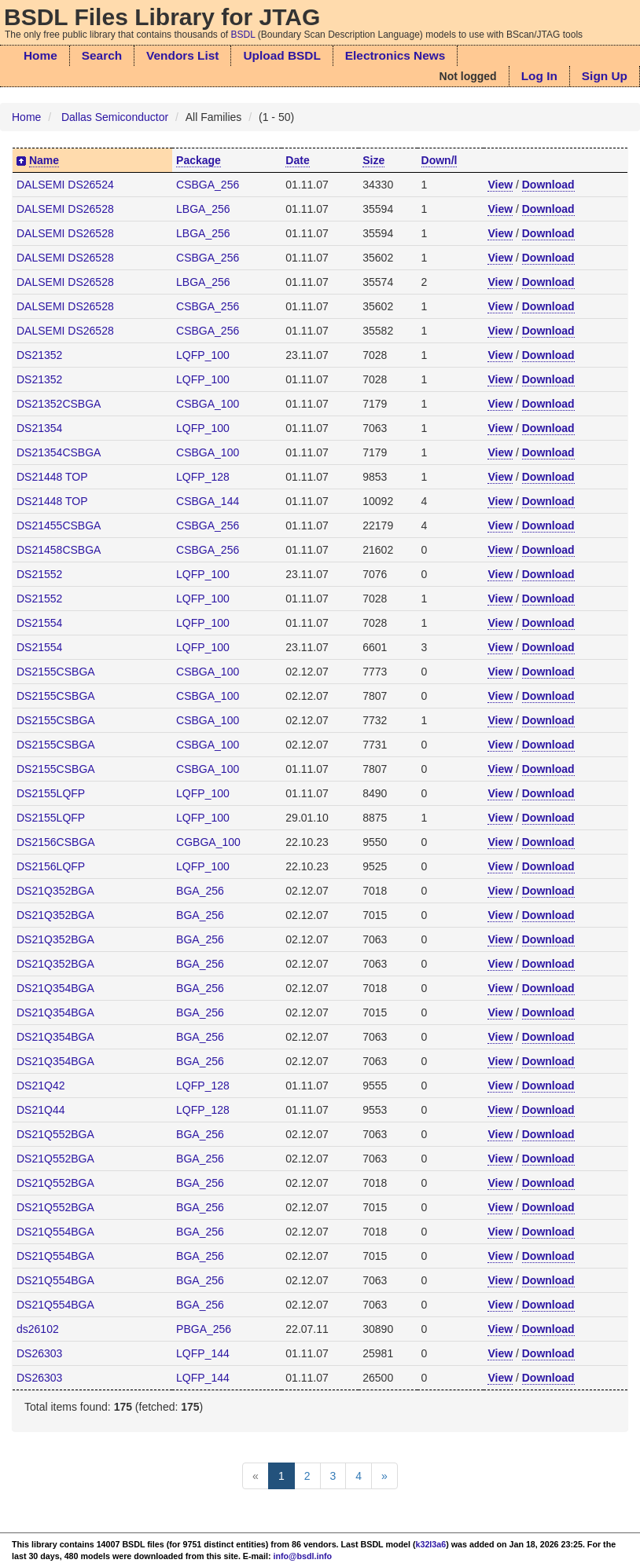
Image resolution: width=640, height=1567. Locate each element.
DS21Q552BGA (55, 1134)
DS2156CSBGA (56, 842)
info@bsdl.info (303, 1556)
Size (373, 160)
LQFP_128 (203, 476)
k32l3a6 (431, 1544)
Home (40, 55)
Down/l (439, 160)
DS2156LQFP (51, 866)
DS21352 (39, 355)
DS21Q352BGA (55, 890)
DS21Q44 (40, 1110)
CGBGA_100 (208, 842)
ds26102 (38, 1329)
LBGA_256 (203, 209)
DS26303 (39, 1353)
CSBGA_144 (207, 501)
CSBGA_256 (207, 184)
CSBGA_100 (207, 403)
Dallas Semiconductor (114, 117)
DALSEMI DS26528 (65, 209)
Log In (539, 75)
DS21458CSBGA (59, 550)
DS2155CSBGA (56, 671)
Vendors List (182, 55)
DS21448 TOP (52, 476)
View (500, 184)
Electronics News (395, 55)
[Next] (384, 1476)
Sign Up (604, 75)
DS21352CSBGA (59, 403)
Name (44, 160)
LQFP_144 (203, 1353)
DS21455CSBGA (59, 525)
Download (548, 184)
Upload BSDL (281, 55)
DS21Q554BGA (55, 1231)
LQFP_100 (203, 355)
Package (198, 160)
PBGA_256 (203, 1329)
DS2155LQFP (51, 793)
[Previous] (255, 1476)
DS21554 (39, 623)
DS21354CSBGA (59, 452)
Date (297, 160)
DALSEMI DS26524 (65, 184)
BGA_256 (200, 890)
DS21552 (39, 574)
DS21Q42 (40, 1085)
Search (102, 55)
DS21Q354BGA (55, 988)
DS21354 (39, 428)
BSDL (243, 34)
